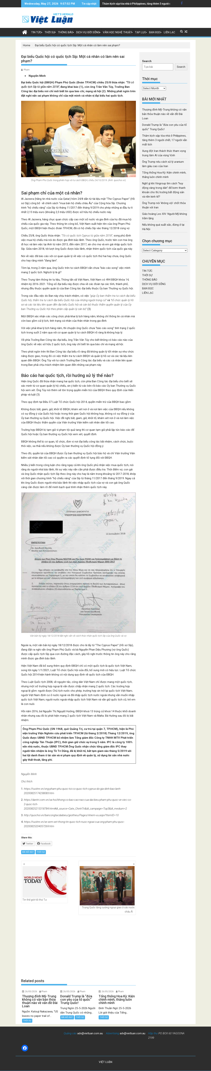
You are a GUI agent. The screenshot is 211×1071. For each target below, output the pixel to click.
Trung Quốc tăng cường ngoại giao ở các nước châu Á (107, 889)
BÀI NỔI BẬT (28, 852)
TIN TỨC (36, 32)
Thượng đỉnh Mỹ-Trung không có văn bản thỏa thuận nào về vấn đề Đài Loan (164, 114)
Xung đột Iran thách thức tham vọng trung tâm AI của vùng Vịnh (140, 3)
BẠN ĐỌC (155, 32)
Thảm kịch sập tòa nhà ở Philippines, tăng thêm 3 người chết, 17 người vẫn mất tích (164, 140)
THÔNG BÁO (65, 32)
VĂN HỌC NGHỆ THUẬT (117, 32)
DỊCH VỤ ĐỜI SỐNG (88, 32)
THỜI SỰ (50, 32)
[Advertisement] (78, 946)
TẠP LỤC (140, 32)
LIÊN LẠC (169, 32)
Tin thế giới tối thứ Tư (44, 883)
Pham (27, 69)
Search (147, 61)
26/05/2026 (31, 991)
